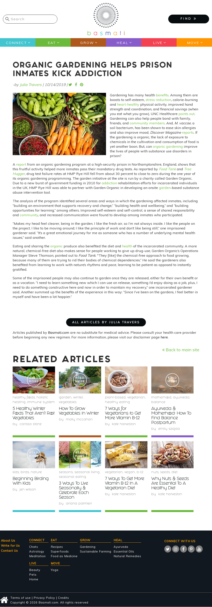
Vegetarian (136, 398)
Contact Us (9, 551)
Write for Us (10, 545)
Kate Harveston (124, 424)
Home (33, 579)
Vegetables (68, 402)
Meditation (37, 556)
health (127, 246)
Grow (87, 42)
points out (186, 114)
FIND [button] (188, 19)
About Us (8, 540)
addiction (109, 183)
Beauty (34, 570)
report (21, 164)
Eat (52, 42)
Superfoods (60, 551)
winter (78, 398)
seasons (66, 472)
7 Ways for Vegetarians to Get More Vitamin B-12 (123, 414)
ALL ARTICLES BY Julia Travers (106, 322)
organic (56, 246)
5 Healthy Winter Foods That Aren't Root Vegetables (30, 414)
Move (193, 42)
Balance (158, 402)
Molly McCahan (79, 420)
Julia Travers (31, 84)
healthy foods (24, 398)
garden (165, 187)
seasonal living (87, 472)
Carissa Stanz (31, 424)
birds (25, 472)
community (29, 215)
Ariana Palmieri (79, 504)
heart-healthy (128, 104)
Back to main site (180, 349)
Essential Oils (124, 551)
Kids (16, 472)
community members (147, 123)
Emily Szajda (169, 429)
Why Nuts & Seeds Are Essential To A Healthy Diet (170, 484)
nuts (155, 472)
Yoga (54, 570)
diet (175, 472)
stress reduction (158, 100)
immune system (41, 402)
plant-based (115, 398)
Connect (16, 42)
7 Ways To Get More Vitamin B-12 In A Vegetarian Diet (125, 484)
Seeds (165, 472)
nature (36, 472)
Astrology (36, 551)
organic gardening (168, 146)
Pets (33, 574)
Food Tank (167, 169)
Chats (33, 547)
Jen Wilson (28, 490)
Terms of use (20, 598)
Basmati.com (58, 332)
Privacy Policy (44, 598)
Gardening (87, 547)
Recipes (57, 547)
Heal (122, 42)
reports (188, 132)
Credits (63, 598)
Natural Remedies (127, 556)
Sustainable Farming (95, 551)
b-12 (140, 472)
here (164, 337)
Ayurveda (181, 398)
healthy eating (117, 402)
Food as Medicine (64, 556)
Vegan (129, 472)
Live (158, 42)
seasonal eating (72, 477)
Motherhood (161, 398)
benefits (162, 95)
